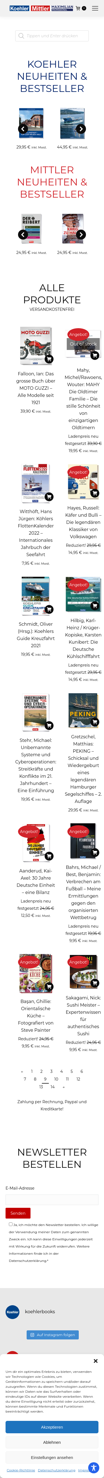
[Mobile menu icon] (95, 8)
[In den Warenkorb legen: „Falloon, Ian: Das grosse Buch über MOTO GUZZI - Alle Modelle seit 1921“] (49, 359)
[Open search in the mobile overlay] (52, 35)
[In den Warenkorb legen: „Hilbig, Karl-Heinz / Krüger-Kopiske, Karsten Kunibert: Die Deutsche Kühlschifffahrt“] (94, 605)
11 (67, 1079)
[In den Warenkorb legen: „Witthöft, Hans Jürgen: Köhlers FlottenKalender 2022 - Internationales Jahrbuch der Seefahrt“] (49, 496)
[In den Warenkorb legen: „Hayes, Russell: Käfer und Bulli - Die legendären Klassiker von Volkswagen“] (94, 493)
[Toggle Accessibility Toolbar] (94, 1468)
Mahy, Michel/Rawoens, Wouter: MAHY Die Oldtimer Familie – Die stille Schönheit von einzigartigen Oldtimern (83, 399)
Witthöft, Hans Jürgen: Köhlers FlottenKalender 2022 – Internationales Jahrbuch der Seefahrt (36, 533)
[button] (95, 1361)
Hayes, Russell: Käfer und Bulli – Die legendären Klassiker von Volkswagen (83, 522)
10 (56, 1079)
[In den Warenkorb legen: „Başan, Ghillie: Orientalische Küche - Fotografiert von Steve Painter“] (49, 986)
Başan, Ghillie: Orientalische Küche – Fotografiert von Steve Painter (36, 1016)
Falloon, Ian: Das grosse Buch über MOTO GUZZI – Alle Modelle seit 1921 (35, 388)
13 (41, 1086)
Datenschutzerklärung (56, 1470)
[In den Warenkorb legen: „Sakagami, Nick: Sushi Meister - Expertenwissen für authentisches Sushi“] (94, 983)
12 (78, 1079)
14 (53, 1086)
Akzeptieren (52, 1427)
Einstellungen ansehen (52, 1457)
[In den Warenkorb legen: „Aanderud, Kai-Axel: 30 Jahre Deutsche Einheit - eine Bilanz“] (49, 856)
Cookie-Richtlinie (21, 1470)
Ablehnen (52, 1442)
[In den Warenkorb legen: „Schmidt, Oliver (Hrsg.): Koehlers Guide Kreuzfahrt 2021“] (49, 609)
